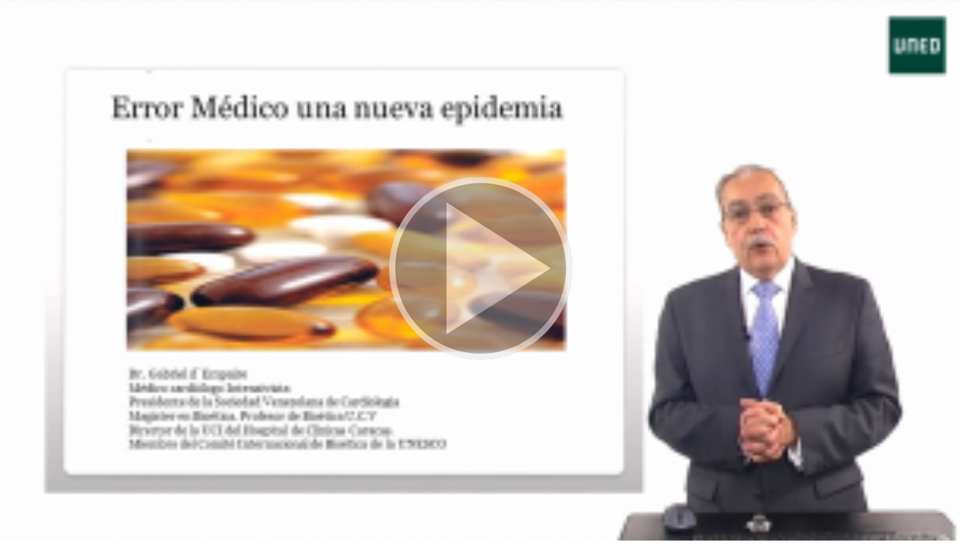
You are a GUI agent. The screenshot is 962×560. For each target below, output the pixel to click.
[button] (481, 270)
